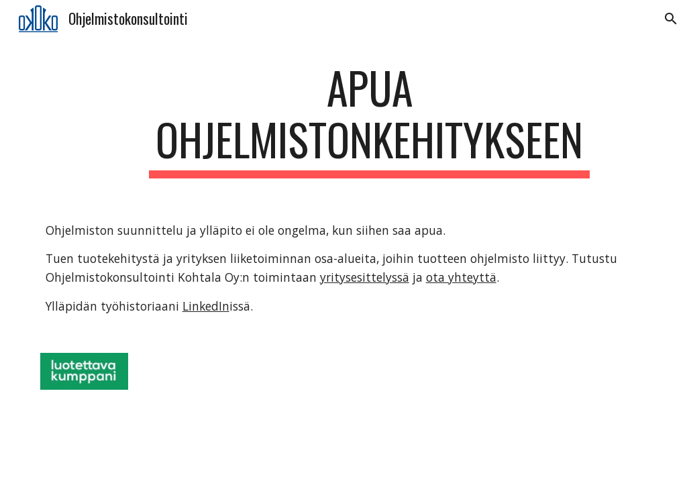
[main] (369, 120)
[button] (671, 19)
